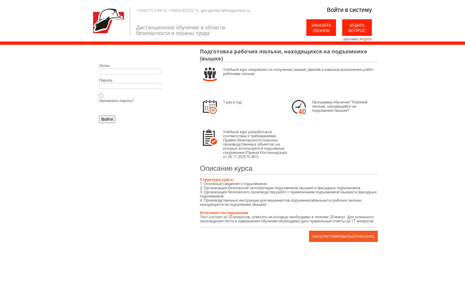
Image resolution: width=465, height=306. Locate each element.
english (365, 39)
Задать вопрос (357, 27)
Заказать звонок (321, 27)
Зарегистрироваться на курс (343, 236)
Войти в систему (349, 9)
